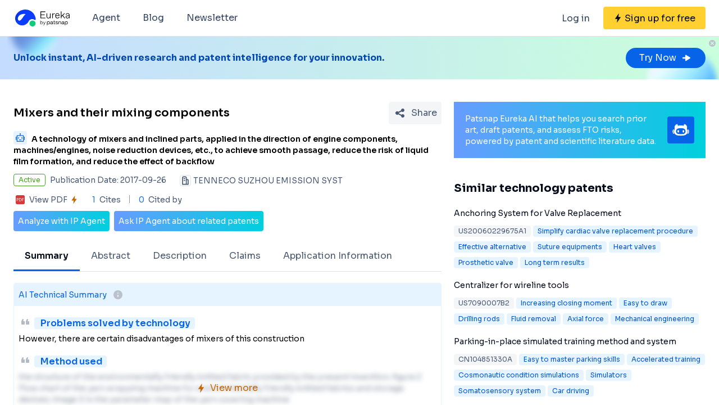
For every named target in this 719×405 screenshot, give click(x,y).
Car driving (570, 390)
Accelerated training (665, 359)
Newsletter (212, 18)
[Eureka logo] (41, 18)
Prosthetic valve (485, 262)
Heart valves (634, 246)
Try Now (665, 58)
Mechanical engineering (654, 318)
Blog (153, 18)
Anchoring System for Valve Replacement (537, 213)
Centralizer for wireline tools (511, 285)
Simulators (608, 375)
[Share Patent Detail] (415, 113)
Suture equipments (570, 246)
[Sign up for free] (654, 18)
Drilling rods (479, 318)
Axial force (585, 318)
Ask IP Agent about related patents (189, 221)
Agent (106, 18)
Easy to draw (645, 303)
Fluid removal (533, 318)
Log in (576, 18)
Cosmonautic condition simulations (518, 375)
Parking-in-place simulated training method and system (565, 341)
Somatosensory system (499, 390)
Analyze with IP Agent (61, 221)
